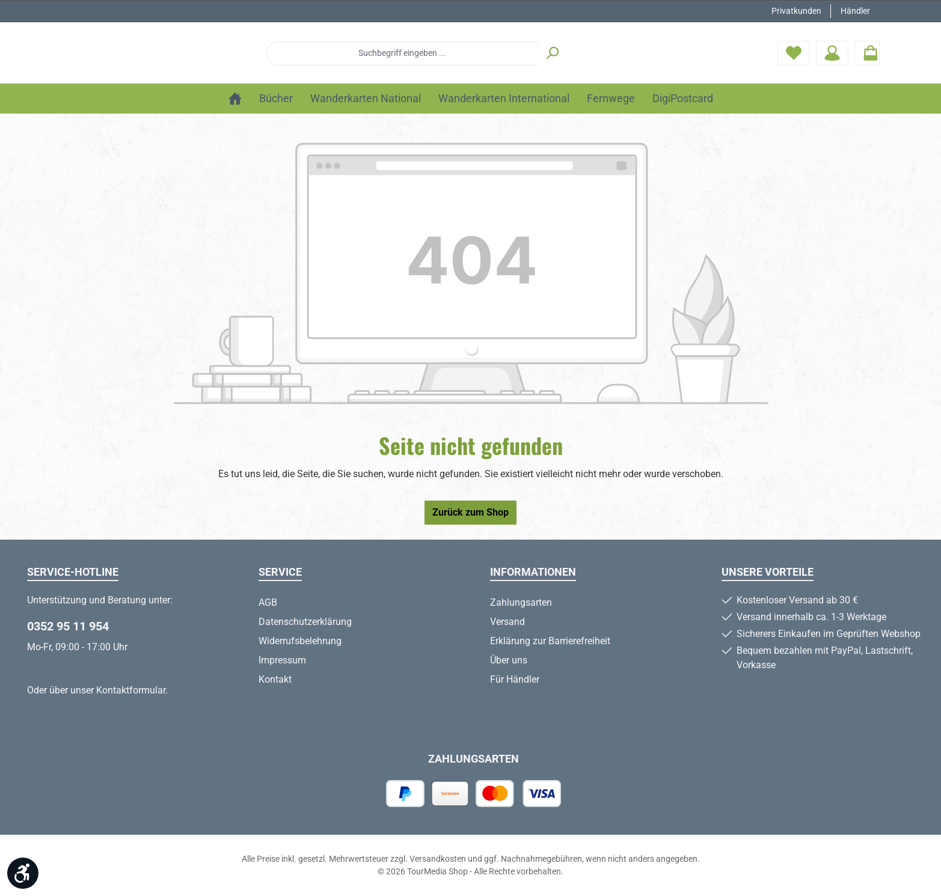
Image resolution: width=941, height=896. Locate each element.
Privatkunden (796, 11)
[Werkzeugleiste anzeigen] (22, 873)
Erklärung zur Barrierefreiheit (550, 641)
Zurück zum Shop (470, 515)
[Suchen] (627, 55)
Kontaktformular (130, 690)
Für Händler (514, 679)
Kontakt (275, 679)
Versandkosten (437, 859)
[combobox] (478, 55)
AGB (268, 602)
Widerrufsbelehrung (300, 641)
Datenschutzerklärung (305, 621)
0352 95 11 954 (68, 626)
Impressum (282, 660)
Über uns (508, 660)
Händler (855, 11)
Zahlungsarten (521, 602)
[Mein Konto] (832, 54)
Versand (507, 621)
